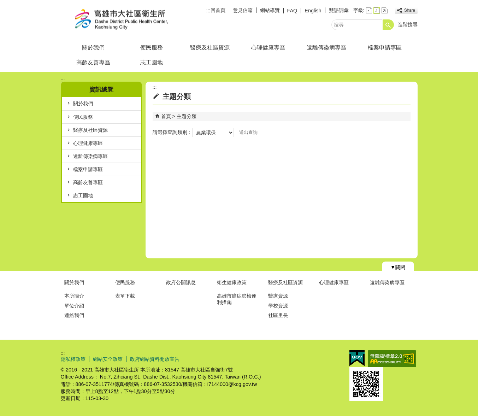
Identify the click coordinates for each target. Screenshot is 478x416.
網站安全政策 (108, 359)
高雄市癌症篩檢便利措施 (236, 299)
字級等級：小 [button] (369, 10)
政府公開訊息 (181, 282)
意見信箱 (243, 10)
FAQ (292, 10)
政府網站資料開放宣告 (154, 359)
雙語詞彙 (339, 10)
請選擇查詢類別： (172, 132)
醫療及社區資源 (210, 48)
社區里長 (278, 315)
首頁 (166, 116)
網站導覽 (270, 10)
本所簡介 (74, 296)
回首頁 (218, 10)
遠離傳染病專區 (326, 48)
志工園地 (151, 62)
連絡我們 (74, 315)
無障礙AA (392, 358)
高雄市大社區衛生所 (120, 19)
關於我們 (93, 48)
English (313, 10)
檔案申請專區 (385, 48)
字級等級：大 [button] (385, 10)
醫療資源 (278, 296)
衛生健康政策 (232, 282)
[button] (388, 24)
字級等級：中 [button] (376, 10)
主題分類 (186, 116)
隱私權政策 (73, 359)
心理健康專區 (268, 48)
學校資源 (278, 306)
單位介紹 (74, 306)
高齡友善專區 (93, 62)
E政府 (357, 358)
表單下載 (125, 296)
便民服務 (151, 48)
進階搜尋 (408, 24)
